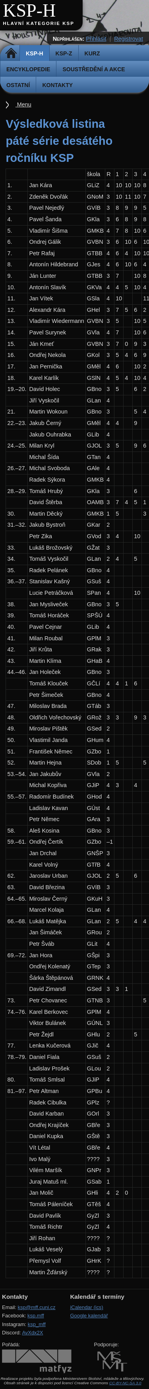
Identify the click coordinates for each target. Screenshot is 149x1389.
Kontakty (57, 85)
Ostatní (18, 85)
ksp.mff (35, 1316)
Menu (23, 104)
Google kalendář (89, 1316)
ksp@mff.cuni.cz (37, 1307)
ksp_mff (37, 1324)
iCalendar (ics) (86, 1307)
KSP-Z (64, 53)
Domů (10, 53)
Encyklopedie (28, 69)
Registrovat (128, 39)
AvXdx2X (32, 1333)
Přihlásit (96, 39)
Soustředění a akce (93, 69)
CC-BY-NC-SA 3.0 (125, 1383)
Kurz (92, 53)
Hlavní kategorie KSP (38, 23)
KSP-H (29, 10)
